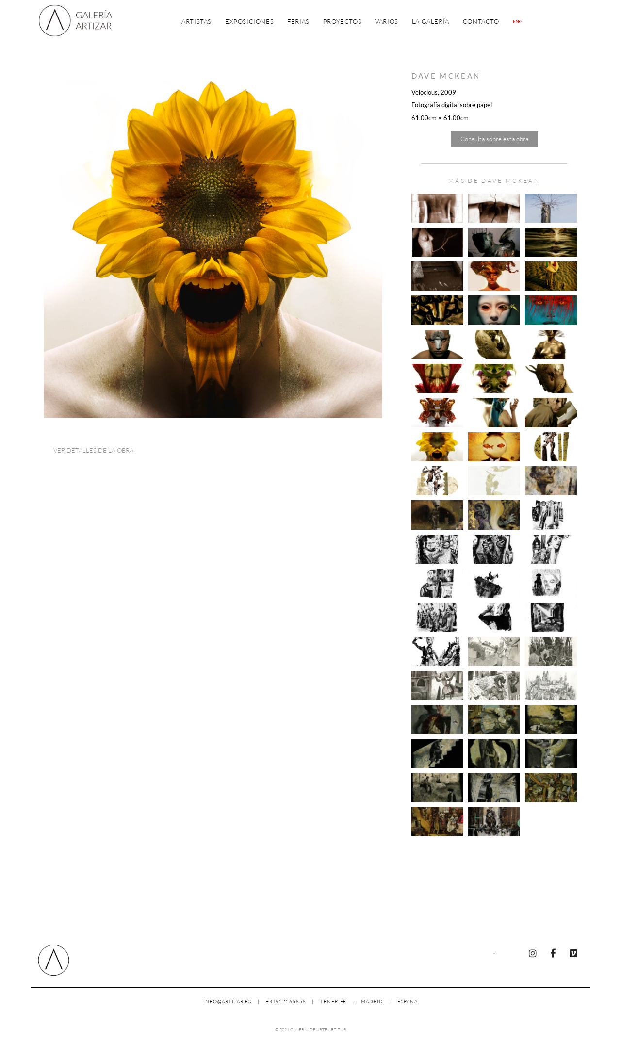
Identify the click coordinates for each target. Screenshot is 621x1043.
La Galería (430, 21)
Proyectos (342, 21)
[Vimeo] (573, 952)
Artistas (196, 21)
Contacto (481, 21)
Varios (386, 21)
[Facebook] (553, 952)
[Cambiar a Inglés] (517, 21)
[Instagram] (532, 952)
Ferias (298, 21)
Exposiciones (249, 21)
